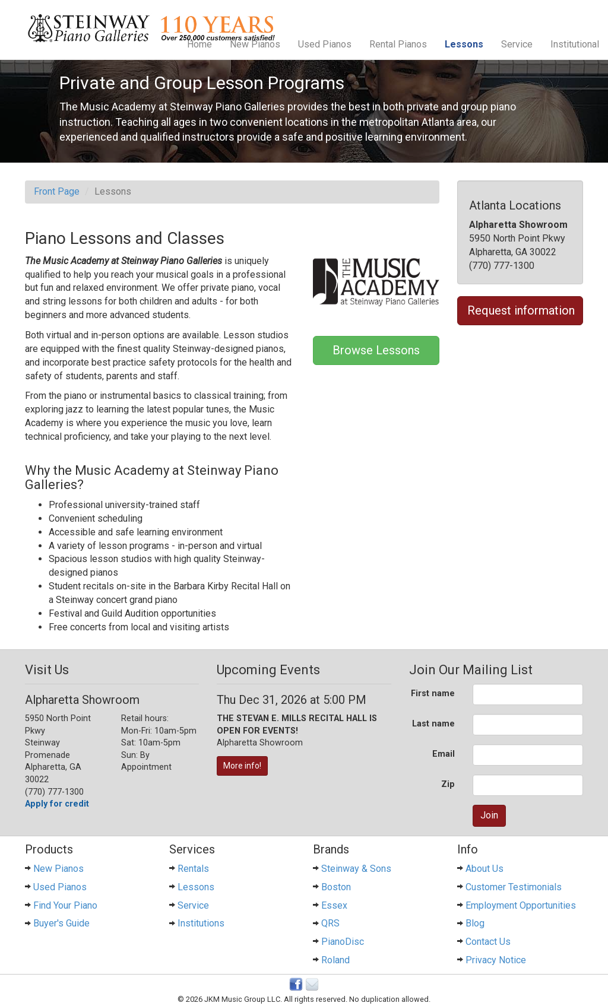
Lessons (196, 887)
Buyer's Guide (61, 923)
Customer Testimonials (514, 887)
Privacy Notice (496, 960)
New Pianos (255, 44)
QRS (330, 923)
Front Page (57, 191)
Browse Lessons (376, 350)
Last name (433, 724)
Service (517, 44)
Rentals (193, 868)
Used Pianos (325, 44)
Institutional (574, 44)
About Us (485, 868)
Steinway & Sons (356, 868)
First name (433, 693)
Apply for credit (57, 804)
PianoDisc (342, 941)
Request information (521, 310)
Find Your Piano (65, 905)
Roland (335, 960)
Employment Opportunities (521, 905)
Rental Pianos (398, 44)
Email (443, 754)
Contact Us (488, 941)
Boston (336, 887)
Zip (448, 784)
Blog (475, 923)
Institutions (201, 923)
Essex (334, 905)
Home (199, 44)
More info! (242, 765)
